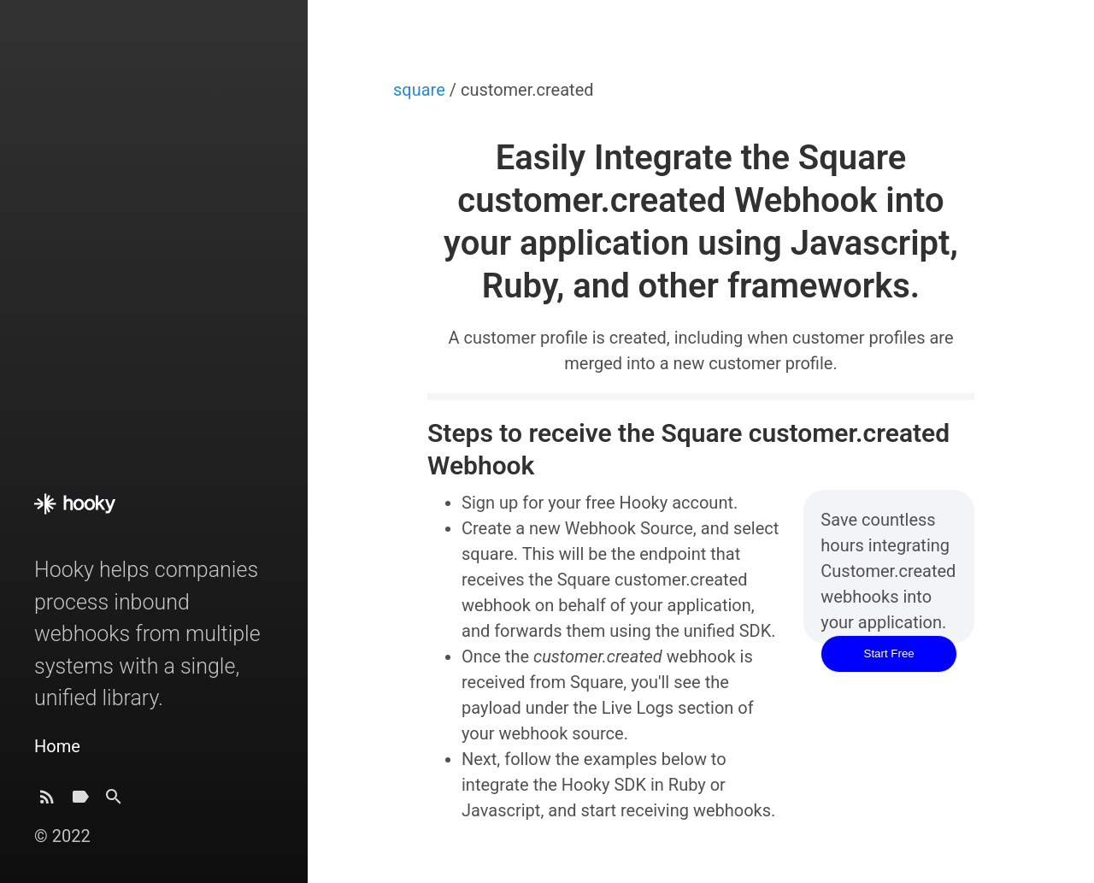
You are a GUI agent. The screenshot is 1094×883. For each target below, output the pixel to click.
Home (57, 746)
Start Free (889, 653)
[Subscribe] (47, 801)
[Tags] (80, 801)
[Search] (113, 801)
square (421, 89)
